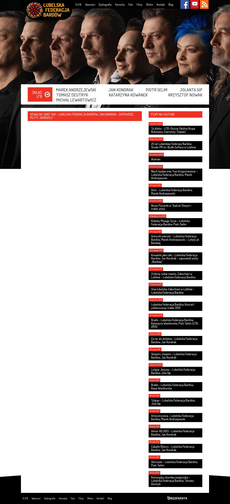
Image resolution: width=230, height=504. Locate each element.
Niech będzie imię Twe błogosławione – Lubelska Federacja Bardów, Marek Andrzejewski (174, 174)
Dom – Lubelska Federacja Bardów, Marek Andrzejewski (171, 191)
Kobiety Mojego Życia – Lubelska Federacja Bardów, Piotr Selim (170, 222)
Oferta (149, 4)
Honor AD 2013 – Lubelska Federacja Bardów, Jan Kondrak (172, 432)
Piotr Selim (156, 90)
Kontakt (161, 4)
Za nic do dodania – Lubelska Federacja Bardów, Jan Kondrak (174, 340)
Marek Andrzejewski (76, 90)
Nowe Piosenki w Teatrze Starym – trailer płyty (171, 207)
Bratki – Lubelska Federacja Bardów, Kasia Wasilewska (172, 386)
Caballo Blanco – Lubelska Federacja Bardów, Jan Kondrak (172, 448)
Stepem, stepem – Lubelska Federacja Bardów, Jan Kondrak (174, 355)
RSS (204, 4)
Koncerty (120, 4)
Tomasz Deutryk (72, 95)
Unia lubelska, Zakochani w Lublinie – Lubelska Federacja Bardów (173, 290)
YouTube (194, 4)
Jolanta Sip (191, 90)
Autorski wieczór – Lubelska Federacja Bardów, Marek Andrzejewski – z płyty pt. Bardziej (175, 239)
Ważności (90, 4)
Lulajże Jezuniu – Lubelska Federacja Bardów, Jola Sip (173, 371)
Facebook (184, 4)
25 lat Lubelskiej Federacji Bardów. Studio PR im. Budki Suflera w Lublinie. (173, 145)
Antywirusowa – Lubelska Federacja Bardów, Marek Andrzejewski (172, 417)
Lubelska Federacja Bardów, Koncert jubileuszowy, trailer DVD (172, 306)
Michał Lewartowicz (76, 100)
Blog (171, 4)
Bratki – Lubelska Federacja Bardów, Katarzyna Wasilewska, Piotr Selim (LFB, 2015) (174, 323)
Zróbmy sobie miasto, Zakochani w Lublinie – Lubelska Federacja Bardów (173, 275)
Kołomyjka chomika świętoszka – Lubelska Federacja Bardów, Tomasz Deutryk (172, 481)
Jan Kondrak (120, 90)
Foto (130, 4)
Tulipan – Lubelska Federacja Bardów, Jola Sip (173, 402)
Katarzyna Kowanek (128, 95)
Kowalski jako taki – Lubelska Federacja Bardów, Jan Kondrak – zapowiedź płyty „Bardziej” (174, 258)
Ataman (155, 159)
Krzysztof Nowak (185, 95)
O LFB (78, 4)
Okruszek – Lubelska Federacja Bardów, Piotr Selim (174, 463)
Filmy (139, 4)
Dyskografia (105, 4)
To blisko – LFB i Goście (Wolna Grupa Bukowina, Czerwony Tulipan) (173, 130)
